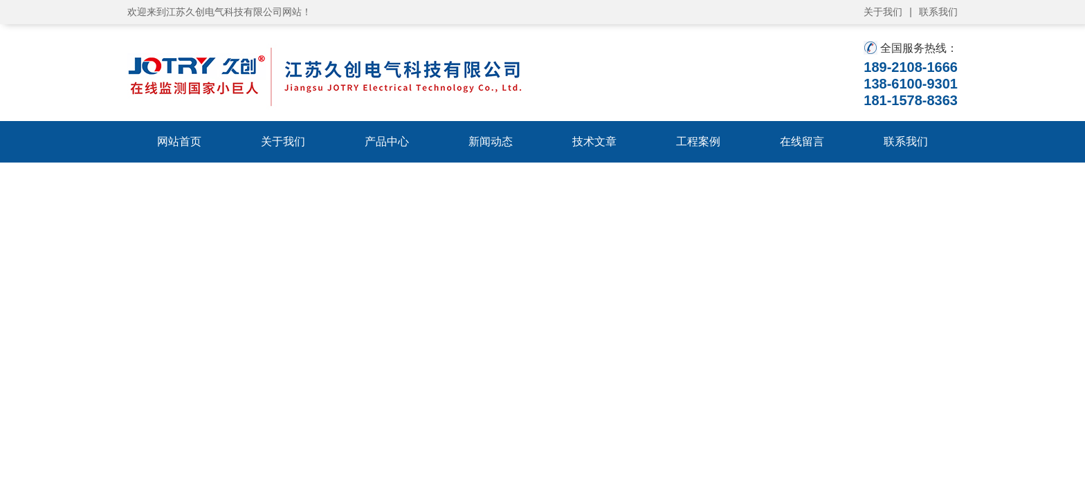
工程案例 (698, 141)
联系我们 (938, 11)
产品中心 (387, 141)
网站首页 (179, 141)
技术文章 (594, 141)
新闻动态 (490, 141)
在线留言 (802, 141)
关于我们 (883, 11)
